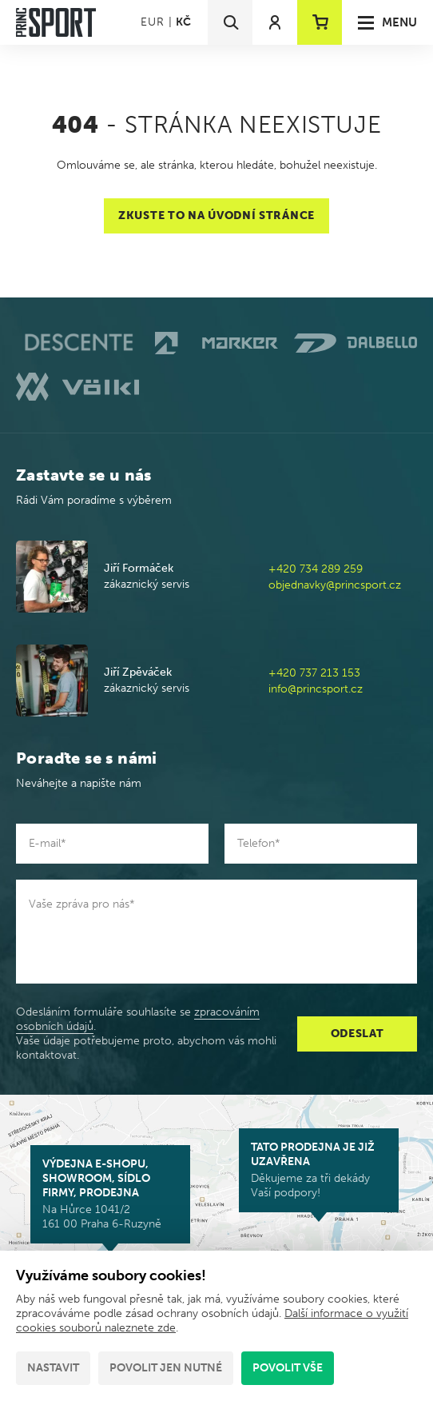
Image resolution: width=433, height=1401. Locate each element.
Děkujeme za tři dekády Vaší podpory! (319, 1169)
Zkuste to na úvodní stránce (216, 215)
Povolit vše (287, 1368)
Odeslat (357, 1033)
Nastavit (53, 1368)
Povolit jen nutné (165, 1368)
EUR (152, 22)
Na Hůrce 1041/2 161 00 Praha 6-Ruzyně (110, 1194)
